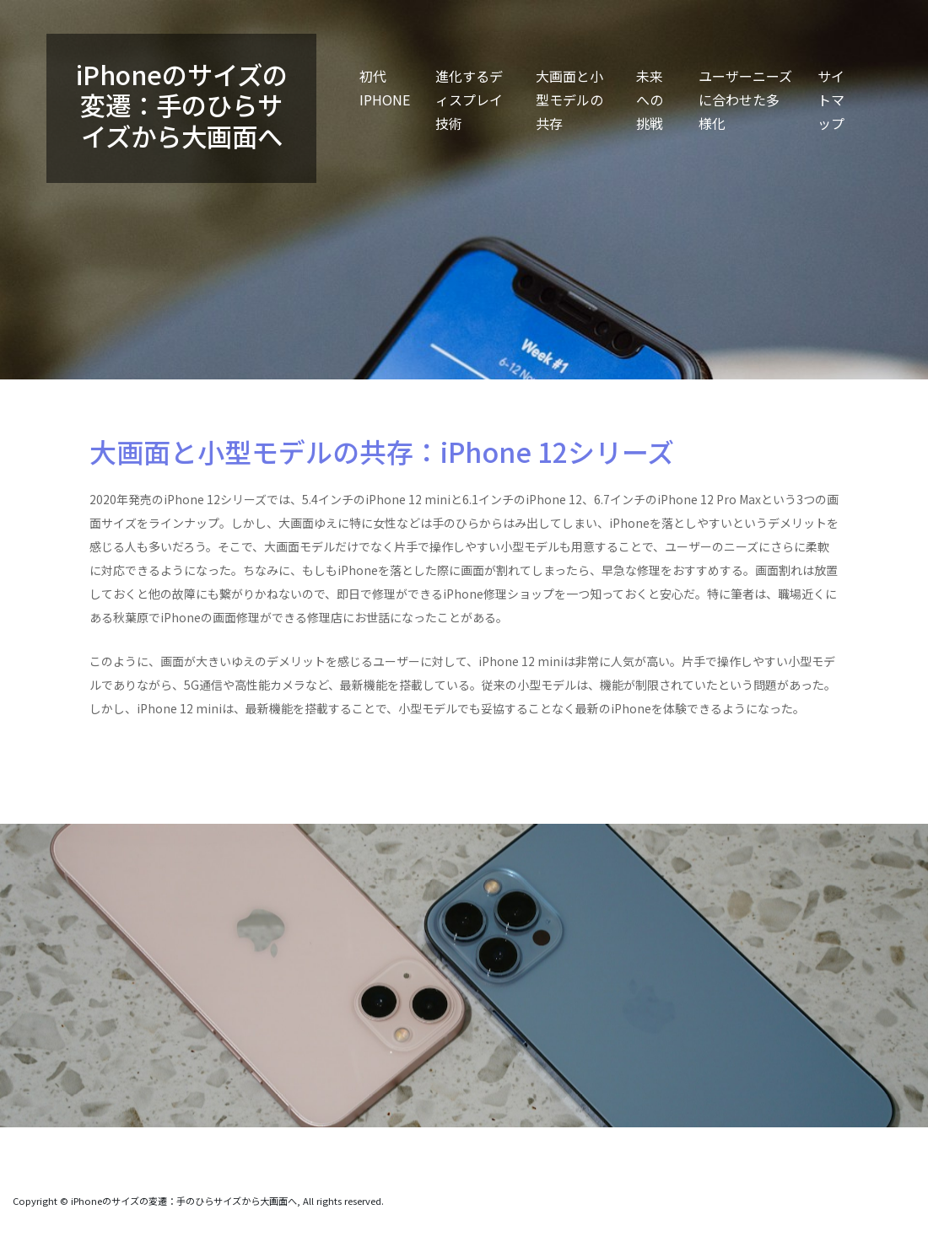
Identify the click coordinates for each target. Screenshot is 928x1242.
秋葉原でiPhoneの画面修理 (186, 617)
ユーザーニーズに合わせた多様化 (745, 99)
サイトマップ (830, 99)
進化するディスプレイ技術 (469, 99)
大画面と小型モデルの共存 (569, 99)
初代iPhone (384, 88)
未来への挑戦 (649, 99)
